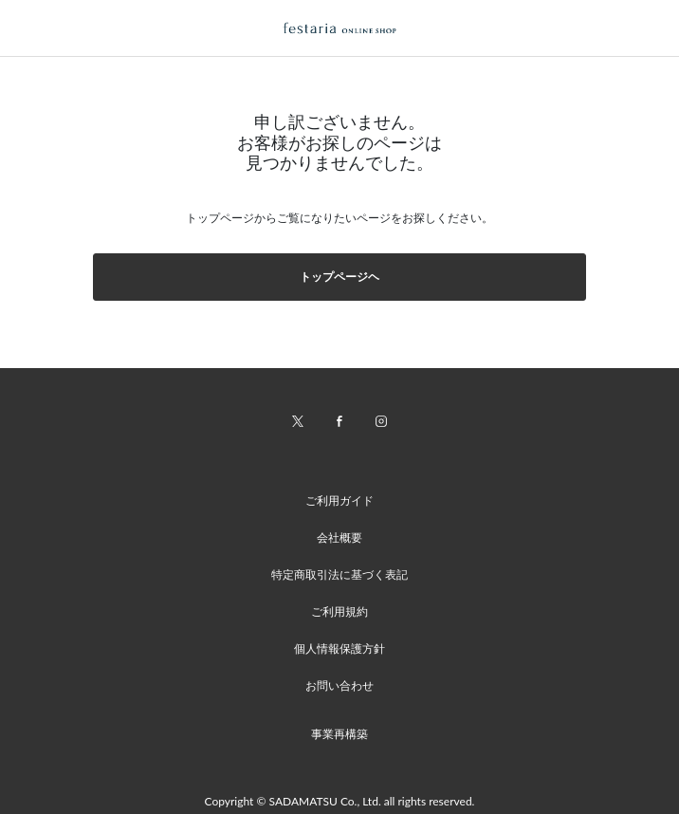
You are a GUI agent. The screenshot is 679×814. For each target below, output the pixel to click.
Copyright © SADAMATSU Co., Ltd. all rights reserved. (340, 801)
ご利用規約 (339, 611)
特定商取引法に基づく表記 (339, 574)
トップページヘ (339, 276)
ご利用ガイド (339, 500)
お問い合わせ (339, 685)
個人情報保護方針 (339, 648)
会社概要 (339, 537)
